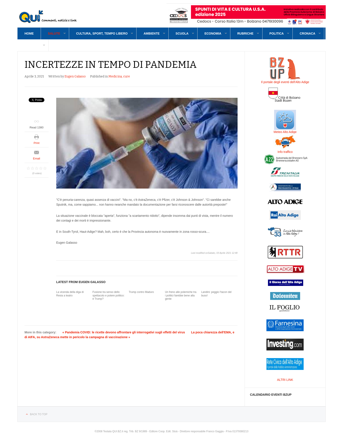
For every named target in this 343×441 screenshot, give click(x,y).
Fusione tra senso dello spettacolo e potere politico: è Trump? (108, 295)
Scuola (182, 33)
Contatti (32, 45)
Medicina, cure (119, 76)
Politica (277, 33)
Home (29, 33)
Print (37, 143)
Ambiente (151, 33)
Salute (54, 33)
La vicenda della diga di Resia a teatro (70, 293)
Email (36, 158)
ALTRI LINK (285, 380)
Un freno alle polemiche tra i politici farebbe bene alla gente (180, 295)
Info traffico (285, 152)
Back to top (38, 414)
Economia (213, 33)
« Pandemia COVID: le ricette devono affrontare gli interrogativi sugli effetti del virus (123, 332)
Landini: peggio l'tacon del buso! (216, 293)
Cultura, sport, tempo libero (102, 33)
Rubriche (245, 33)
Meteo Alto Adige (285, 132)
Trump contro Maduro (141, 292)
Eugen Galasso (75, 76)
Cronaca (307, 33)
